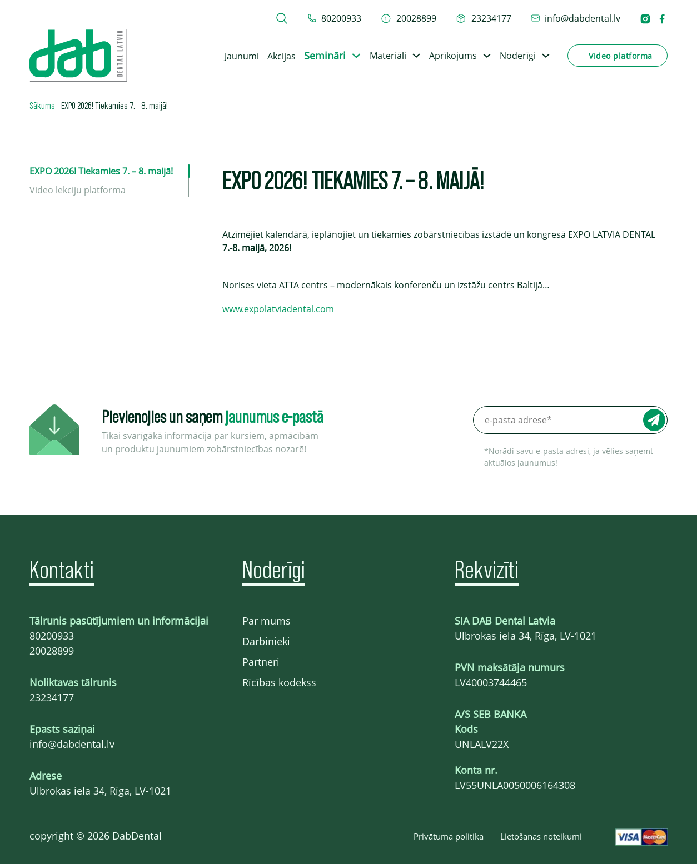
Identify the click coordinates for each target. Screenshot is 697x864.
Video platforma (621, 56)
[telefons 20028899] (408, 18)
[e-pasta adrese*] (570, 420)
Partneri (261, 661)
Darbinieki (266, 641)
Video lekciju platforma (77, 190)
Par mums (266, 620)
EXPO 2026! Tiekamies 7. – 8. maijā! (101, 171)
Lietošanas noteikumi (541, 836)
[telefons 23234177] (483, 18)
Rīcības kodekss (279, 682)
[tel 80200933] (334, 18)
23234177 (51, 697)
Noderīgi (518, 55)
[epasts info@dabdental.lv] (575, 18)
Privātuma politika (449, 836)
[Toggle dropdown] (356, 56)
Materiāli (388, 55)
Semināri (325, 55)
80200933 (51, 635)
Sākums (42, 105)
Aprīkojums (453, 55)
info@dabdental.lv (71, 744)
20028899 (51, 650)
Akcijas (281, 56)
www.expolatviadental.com (278, 309)
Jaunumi (242, 56)
